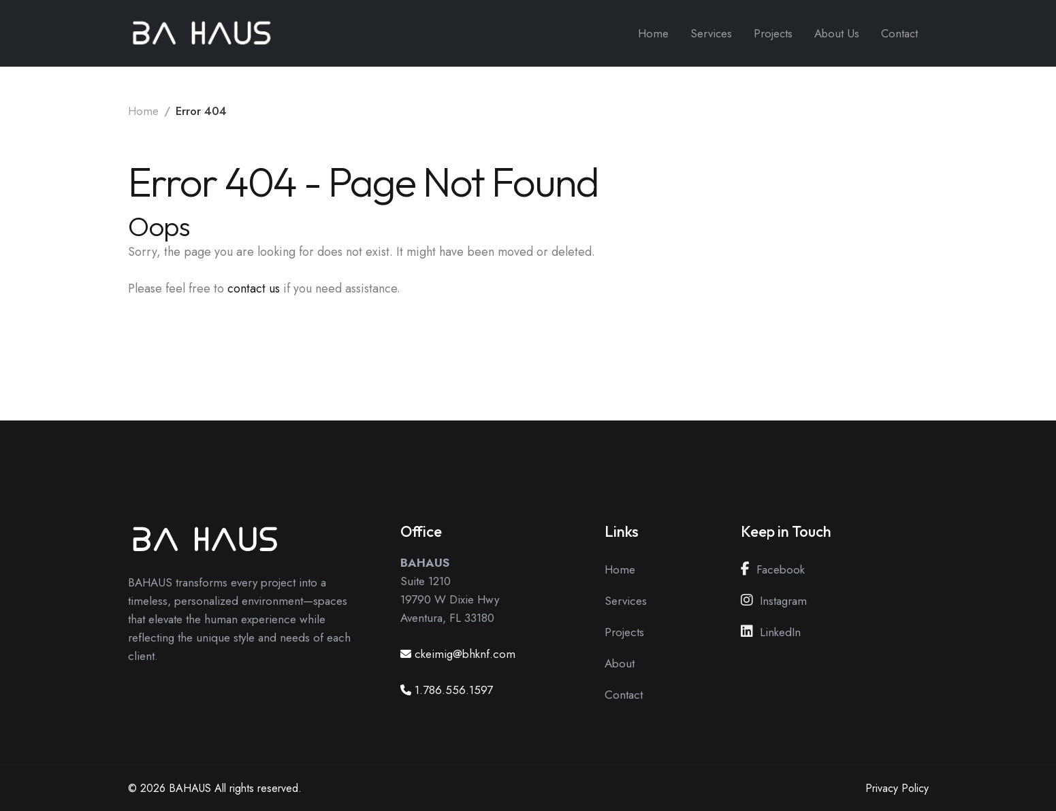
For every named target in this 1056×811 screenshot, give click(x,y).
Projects (773, 33)
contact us (253, 288)
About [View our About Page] (620, 663)
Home (653, 33)
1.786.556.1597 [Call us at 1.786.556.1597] (454, 690)
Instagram (774, 601)
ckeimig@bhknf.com (465, 654)
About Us (836, 33)
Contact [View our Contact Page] (624, 694)
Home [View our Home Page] (620, 569)
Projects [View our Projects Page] (624, 632)
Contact (899, 33)
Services (711, 33)
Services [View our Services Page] (626, 601)
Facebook (773, 569)
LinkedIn (771, 632)
